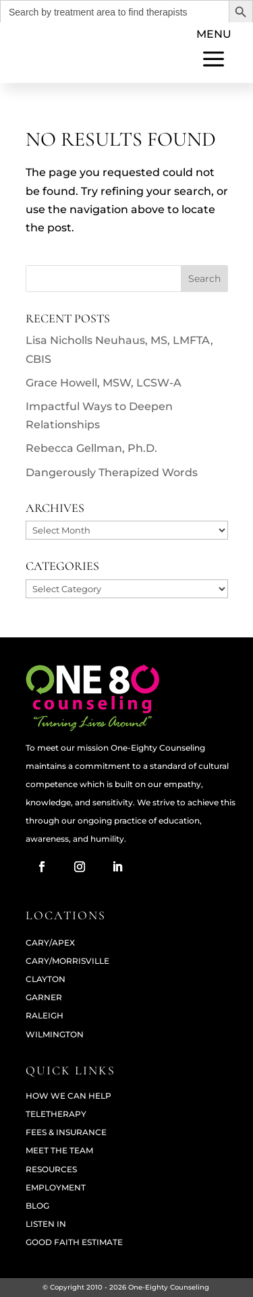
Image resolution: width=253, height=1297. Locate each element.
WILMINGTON (55, 1034)
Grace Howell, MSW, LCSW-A (103, 382)
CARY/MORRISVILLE (67, 961)
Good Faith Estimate (74, 1242)
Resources (51, 1169)
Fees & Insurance (66, 1132)
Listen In (46, 1224)
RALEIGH (44, 1015)
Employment (56, 1187)
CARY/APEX (50, 943)
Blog (37, 1206)
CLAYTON (45, 979)
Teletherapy (56, 1114)
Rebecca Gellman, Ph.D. (91, 448)
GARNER (44, 997)
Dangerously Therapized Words (112, 472)
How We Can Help (68, 1096)
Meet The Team (59, 1150)
